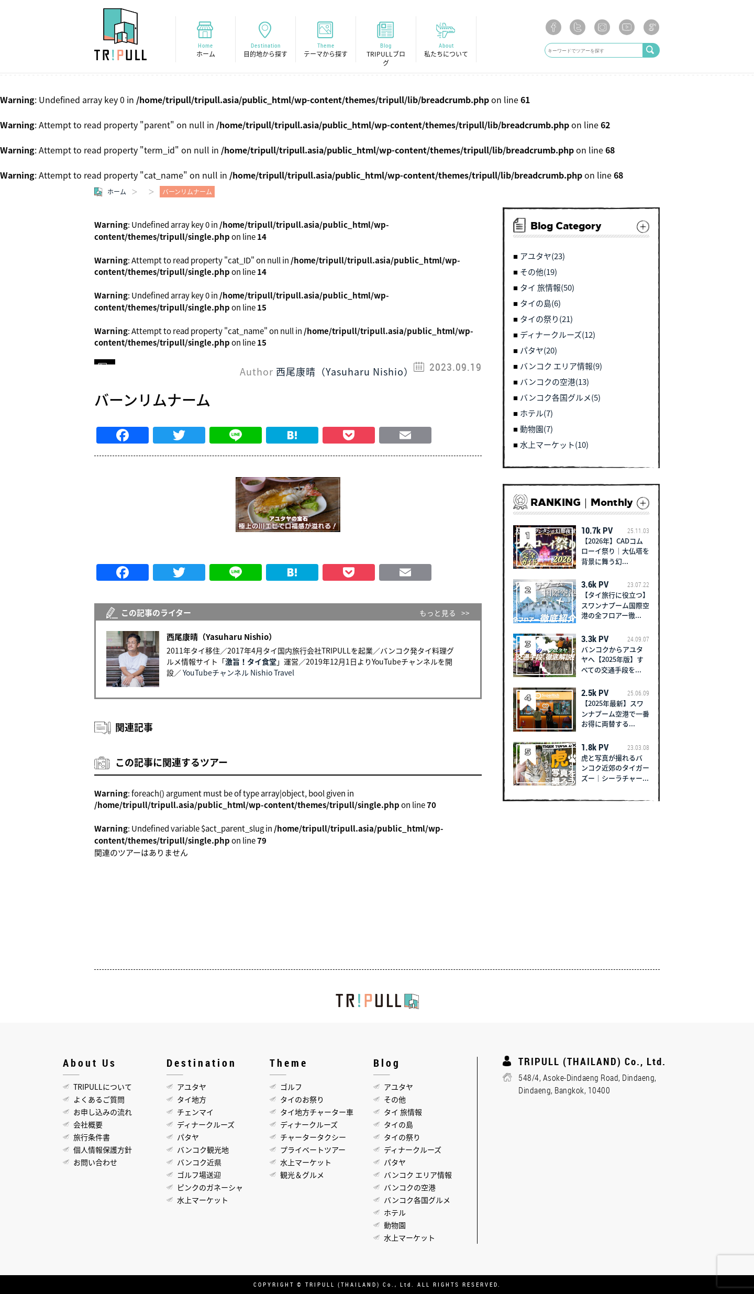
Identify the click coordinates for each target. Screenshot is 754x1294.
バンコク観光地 (203, 1149)
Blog (386, 54)
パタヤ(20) (538, 351)
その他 (395, 1099)
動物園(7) (536, 429)
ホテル (395, 1212)
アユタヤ (191, 1086)
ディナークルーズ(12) (557, 335)
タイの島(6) (540, 303)
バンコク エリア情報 (418, 1174)
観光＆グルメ (302, 1174)
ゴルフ (291, 1086)
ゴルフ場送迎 (199, 1174)
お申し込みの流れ (102, 1112)
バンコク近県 (199, 1162)
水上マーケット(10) (554, 445)
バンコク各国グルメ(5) (560, 398)
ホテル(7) (536, 413)
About (446, 50)
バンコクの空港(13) (554, 382)
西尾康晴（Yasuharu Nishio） (345, 371)
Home (205, 50)
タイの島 (398, 1124)
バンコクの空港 (410, 1187)
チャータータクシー (313, 1137)
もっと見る (437, 612)
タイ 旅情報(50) (547, 288)
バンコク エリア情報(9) (561, 366)
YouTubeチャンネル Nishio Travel (238, 672)
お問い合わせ (95, 1162)
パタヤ (188, 1137)
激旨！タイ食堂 (250, 661)
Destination (265, 50)
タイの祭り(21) (546, 319)
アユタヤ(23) (542, 256)
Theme (326, 50)
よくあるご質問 (99, 1099)
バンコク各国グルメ (417, 1200)
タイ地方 (191, 1099)
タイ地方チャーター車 (316, 1112)
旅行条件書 (91, 1137)
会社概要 (88, 1124)
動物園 (395, 1225)
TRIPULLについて (102, 1086)
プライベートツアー (313, 1149)
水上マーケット (202, 1200)
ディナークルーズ (206, 1124)
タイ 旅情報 (403, 1112)
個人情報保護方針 (102, 1149)
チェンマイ (195, 1112)
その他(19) (538, 272)
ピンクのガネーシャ (210, 1187)
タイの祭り (402, 1137)
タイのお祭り (302, 1099)
